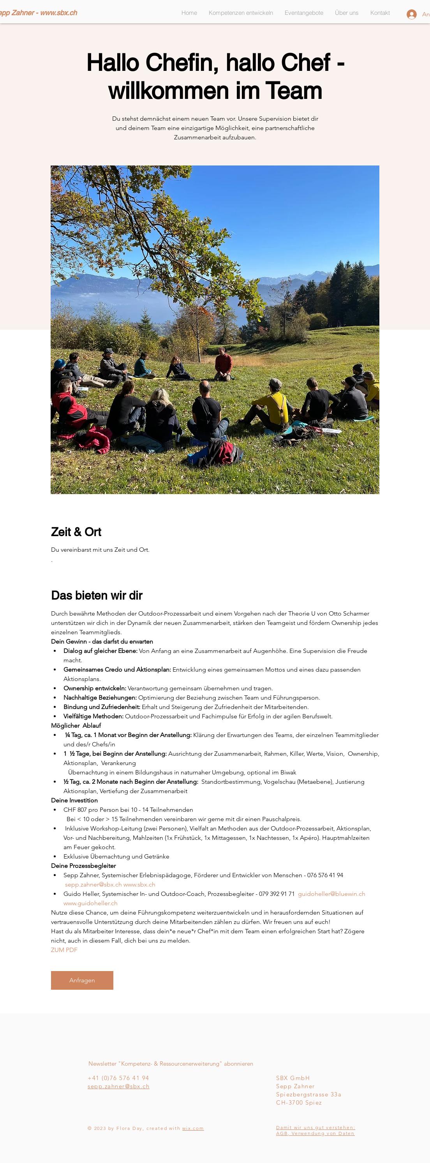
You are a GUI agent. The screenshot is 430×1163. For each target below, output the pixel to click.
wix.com (193, 1128)
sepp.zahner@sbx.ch (119, 1086)
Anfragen (82, 980)
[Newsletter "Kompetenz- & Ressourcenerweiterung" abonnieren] (171, 1064)
